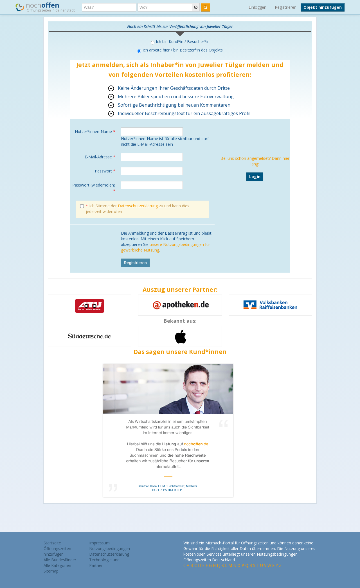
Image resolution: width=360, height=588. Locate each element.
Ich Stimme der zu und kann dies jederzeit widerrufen (134, 208)
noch (45, 6)
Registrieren (285, 7)
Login (254, 176)
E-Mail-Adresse (100, 157)
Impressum (99, 543)
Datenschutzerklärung (138, 205)
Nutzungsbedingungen (109, 548)
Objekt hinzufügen (322, 7)
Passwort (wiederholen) (93, 187)
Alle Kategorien (57, 565)
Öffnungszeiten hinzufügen (57, 551)
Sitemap (51, 571)
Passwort (105, 171)
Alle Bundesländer (60, 559)
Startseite (52, 543)
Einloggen (257, 7)
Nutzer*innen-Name (95, 131)
